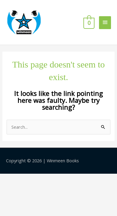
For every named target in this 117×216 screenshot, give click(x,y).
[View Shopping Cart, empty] (88, 22)
